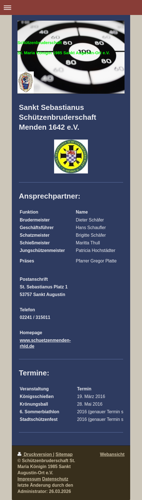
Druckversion (35, 454)
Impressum (29, 479)
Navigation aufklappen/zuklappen (71, 7)
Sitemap (64, 454)
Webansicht (112, 454)
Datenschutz (55, 479)
